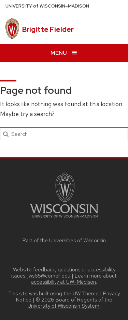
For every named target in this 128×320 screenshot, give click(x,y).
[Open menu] (64, 53)
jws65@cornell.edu (49, 275)
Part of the (64, 240)
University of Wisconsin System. (64, 306)
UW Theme (86, 293)
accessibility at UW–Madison (63, 282)
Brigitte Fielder (48, 29)
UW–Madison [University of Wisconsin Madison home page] (47, 6)
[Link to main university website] (64, 218)
